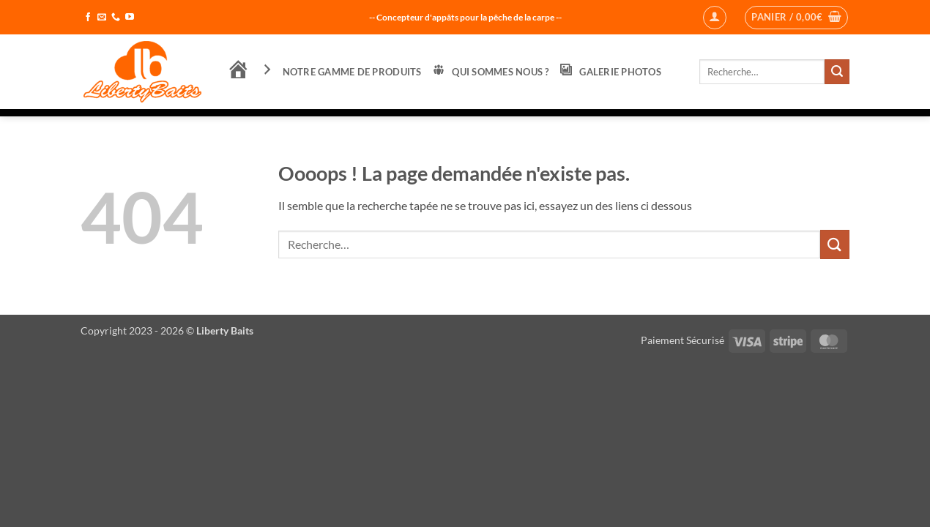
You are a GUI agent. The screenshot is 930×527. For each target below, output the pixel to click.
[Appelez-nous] (115, 17)
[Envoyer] (837, 71)
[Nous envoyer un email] (101, 17)
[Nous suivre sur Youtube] (129, 17)
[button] (714, 17)
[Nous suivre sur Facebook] (87, 17)
